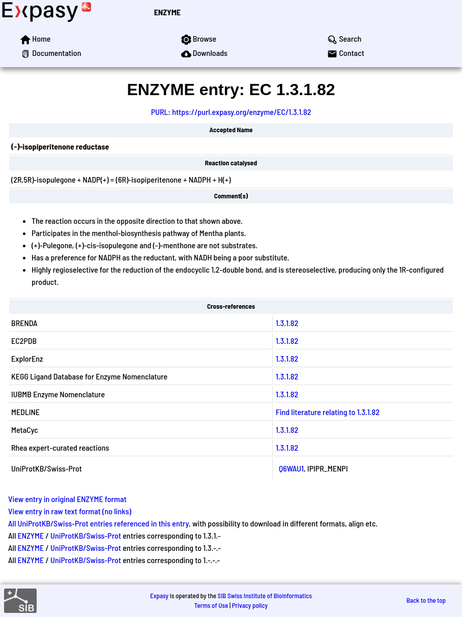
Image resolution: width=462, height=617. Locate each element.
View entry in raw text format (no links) (69, 511)
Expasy (159, 596)
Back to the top (426, 600)
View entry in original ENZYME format (67, 499)
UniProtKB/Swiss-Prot (85, 535)
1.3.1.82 (287, 323)
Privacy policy (250, 605)
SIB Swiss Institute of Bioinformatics (265, 596)
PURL (159, 111)
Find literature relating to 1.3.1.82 (328, 412)
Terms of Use (211, 605)
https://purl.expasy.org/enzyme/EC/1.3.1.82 (241, 111)
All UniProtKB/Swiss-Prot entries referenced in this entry (98, 523)
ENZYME (167, 12)
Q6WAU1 (291, 468)
